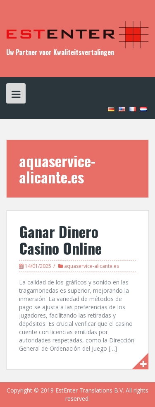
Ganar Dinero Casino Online (60, 239)
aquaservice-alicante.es (91, 266)
